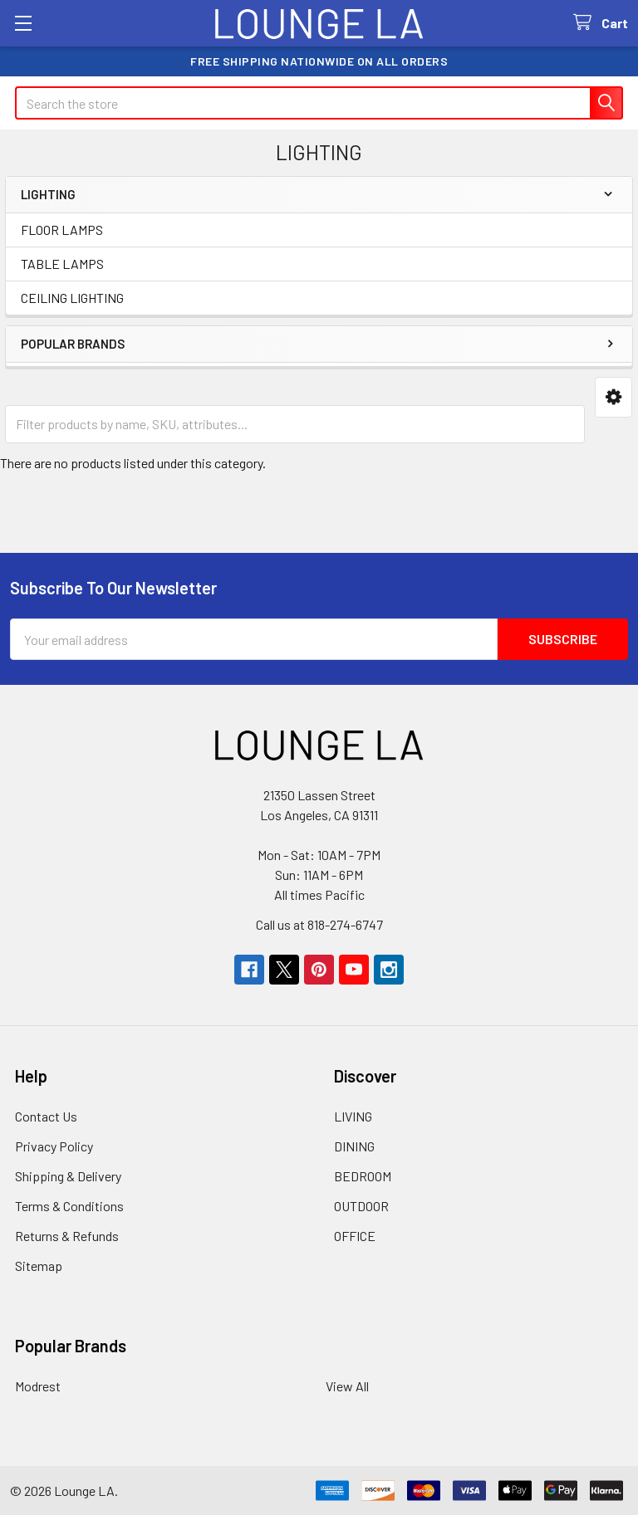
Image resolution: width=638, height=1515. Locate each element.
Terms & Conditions (69, 1206)
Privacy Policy (54, 1146)
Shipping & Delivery (68, 1176)
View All (347, 1386)
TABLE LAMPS (62, 263)
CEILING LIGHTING (72, 297)
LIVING (353, 1116)
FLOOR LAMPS (62, 229)
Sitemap (38, 1265)
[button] (613, 397)
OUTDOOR (361, 1206)
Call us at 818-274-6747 (319, 924)
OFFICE (354, 1236)
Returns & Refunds (67, 1236)
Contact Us (46, 1116)
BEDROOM (362, 1176)
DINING (354, 1146)
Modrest (38, 1386)
